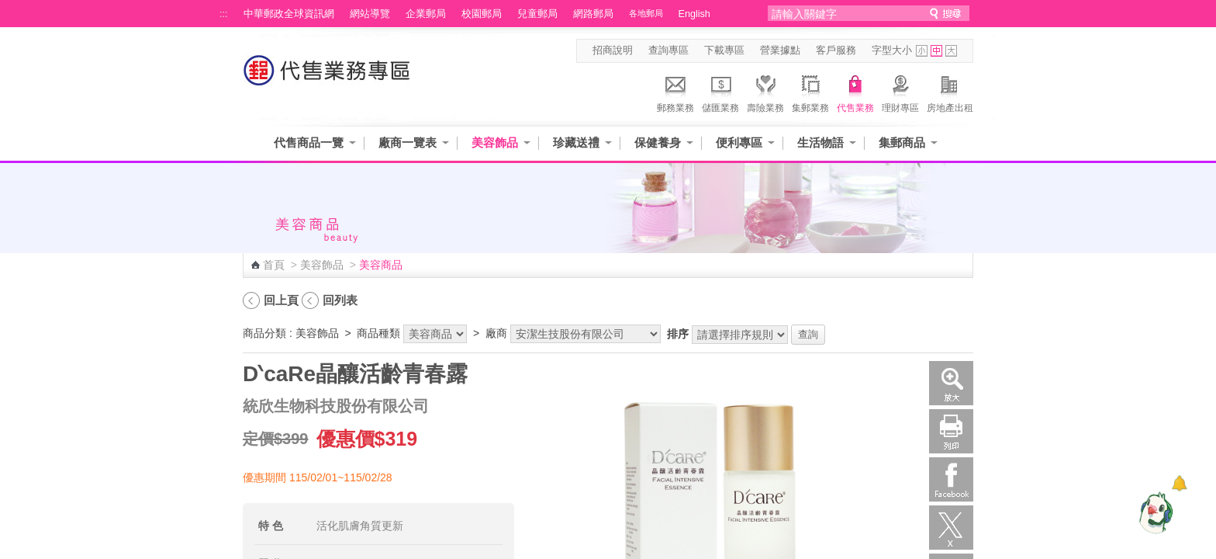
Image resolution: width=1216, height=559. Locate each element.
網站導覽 (370, 14)
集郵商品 (902, 142)
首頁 (274, 265)
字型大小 (892, 50)
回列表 (340, 300)
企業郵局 (426, 14)
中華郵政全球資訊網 (289, 14)
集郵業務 (810, 91)
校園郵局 (481, 14)
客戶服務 (836, 50)
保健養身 (657, 142)
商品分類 (264, 333)
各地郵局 (646, 13)
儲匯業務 (720, 91)
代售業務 (855, 91)
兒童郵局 (537, 14)
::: (223, 14)
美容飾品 (495, 142)
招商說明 (612, 50)
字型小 (922, 51)
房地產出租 (950, 91)
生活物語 (820, 142)
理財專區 (900, 91)
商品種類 (378, 333)
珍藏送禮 (576, 142)
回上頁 (281, 300)
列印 (951, 431)
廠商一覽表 (407, 142)
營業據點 (780, 50)
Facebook (951, 479)
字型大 (951, 51)
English (694, 14)
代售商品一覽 (309, 142)
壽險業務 (765, 91)
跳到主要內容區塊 (8, 8)
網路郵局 (593, 14)
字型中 (936, 51)
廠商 (496, 333)
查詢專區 (668, 50)
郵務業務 (675, 91)
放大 (951, 383)
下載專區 (724, 50)
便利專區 (739, 142)
